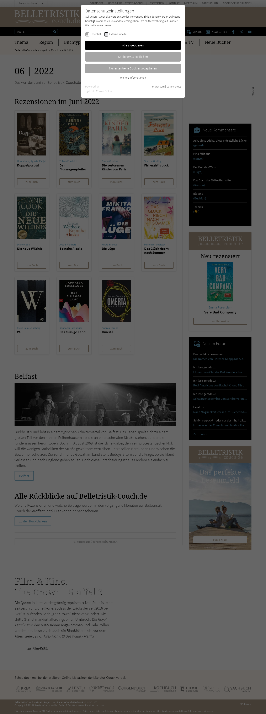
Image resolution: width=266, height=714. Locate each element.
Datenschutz (173, 86)
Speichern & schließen (133, 57)
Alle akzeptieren (133, 45)
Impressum (158, 86)
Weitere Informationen (133, 77)
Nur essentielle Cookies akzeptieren (133, 68)
